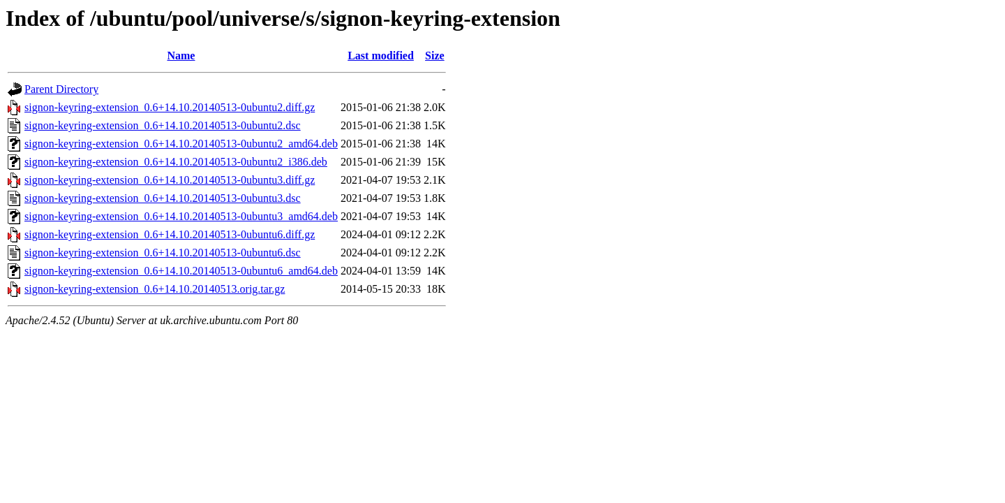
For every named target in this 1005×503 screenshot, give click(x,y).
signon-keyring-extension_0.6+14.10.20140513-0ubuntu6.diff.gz (169, 234)
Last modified (381, 55)
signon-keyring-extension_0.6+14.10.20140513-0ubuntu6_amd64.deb (181, 271)
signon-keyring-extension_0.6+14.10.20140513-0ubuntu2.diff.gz (169, 107)
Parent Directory (61, 89)
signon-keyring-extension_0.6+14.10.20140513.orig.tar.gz (154, 289)
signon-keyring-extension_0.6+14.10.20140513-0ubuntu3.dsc (162, 198)
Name (181, 55)
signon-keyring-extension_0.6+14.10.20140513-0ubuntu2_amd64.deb (181, 144)
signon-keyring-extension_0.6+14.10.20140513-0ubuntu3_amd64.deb (181, 216)
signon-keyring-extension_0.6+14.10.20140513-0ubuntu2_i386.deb (175, 162)
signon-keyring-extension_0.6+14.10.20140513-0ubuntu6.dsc (162, 252)
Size (435, 55)
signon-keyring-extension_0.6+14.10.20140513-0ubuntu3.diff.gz (169, 180)
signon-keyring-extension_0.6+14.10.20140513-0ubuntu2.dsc (162, 125)
